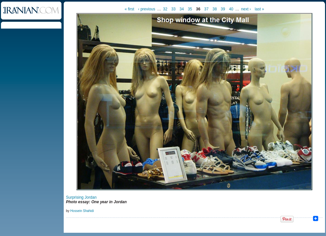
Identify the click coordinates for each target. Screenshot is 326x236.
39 (223, 9)
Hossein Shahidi (82, 211)
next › (246, 9)
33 (173, 9)
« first (129, 9)
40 (231, 9)
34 (181, 9)
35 (190, 9)
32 (165, 9)
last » (259, 9)
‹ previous (146, 9)
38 (215, 9)
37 (206, 9)
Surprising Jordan (81, 197)
